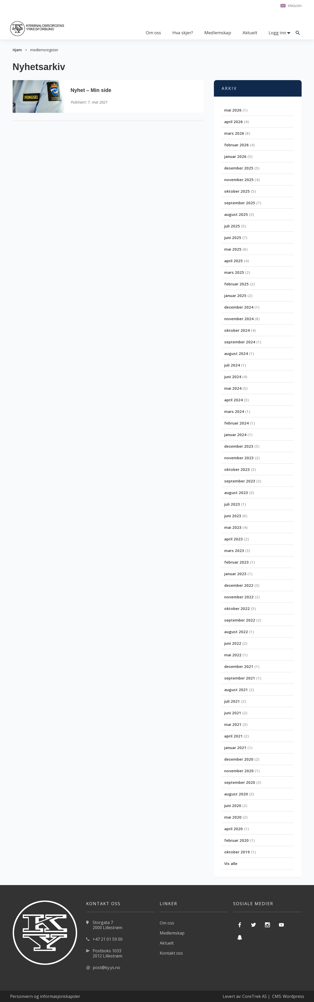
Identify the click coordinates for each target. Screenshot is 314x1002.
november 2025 (239, 179)
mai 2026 (232, 110)
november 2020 (239, 770)
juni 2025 (232, 237)
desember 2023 (238, 446)
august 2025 (236, 214)
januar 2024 (235, 434)
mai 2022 (232, 654)
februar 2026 (236, 144)
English (295, 5)
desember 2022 (238, 585)
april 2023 (233, 538)
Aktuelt (250, 33)
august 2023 (236, 492)
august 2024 (236, 353)
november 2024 (239, 318)
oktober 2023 (237, 469)
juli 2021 (232, 701)
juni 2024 (232, 376)
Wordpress (293, 996)
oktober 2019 (237, 851)
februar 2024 (236, 423)
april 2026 (233, 121)
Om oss (153, 33)
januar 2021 (235, 747)
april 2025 (233, 260)
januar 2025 (235, 295)
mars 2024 (234, 411)
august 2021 (236, 689)
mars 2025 (234, 272)
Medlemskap (217, 33)
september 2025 (239, 202)
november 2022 (239, 596)
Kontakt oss (171, 953)
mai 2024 (232, 388)
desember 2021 (238, 666)
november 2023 (239, 457)
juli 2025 (232, 225)
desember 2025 (238, 168)
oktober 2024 (237, 330)
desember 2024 (238, 307)
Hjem (17, 49)
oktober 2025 (237, 191)
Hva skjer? (182, 33)
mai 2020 (232, 817)
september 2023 (239, 480)
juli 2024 (232, 365)
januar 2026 (235, 156)
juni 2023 (232, 515)
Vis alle (230, 863)
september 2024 (239, 341)
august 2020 (236, 793)
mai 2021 (232, 724)
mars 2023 (234, 550)
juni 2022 (232, 643)
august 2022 (236, 631)
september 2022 (239, 620)
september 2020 (239, 782)
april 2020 (233, 828)
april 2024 (233, 399)
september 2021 (239, 678)
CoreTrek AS (254, 996)
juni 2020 (232, 805)
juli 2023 (232, 504)
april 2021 (233, 735)
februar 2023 (236, 562)
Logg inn (277, 33)
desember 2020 (238, 759)
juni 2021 (232, 712)
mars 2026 (234, 133)
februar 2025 (236, 283)
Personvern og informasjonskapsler (45, 996)
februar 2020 (236, 840)
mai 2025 (232, 249)
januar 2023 (235, 573)
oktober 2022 (237, 608)
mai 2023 (232, 527)
